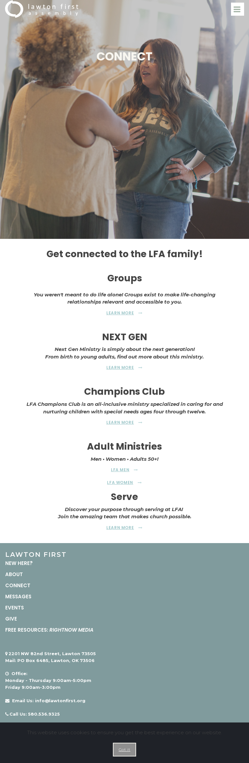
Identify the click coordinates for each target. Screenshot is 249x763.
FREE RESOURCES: (49, 629)
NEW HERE (17, 562)
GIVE (11, 618)
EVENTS (14, 607)
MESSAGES (18, 596)
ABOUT (14, 574)
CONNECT (17, 585)
